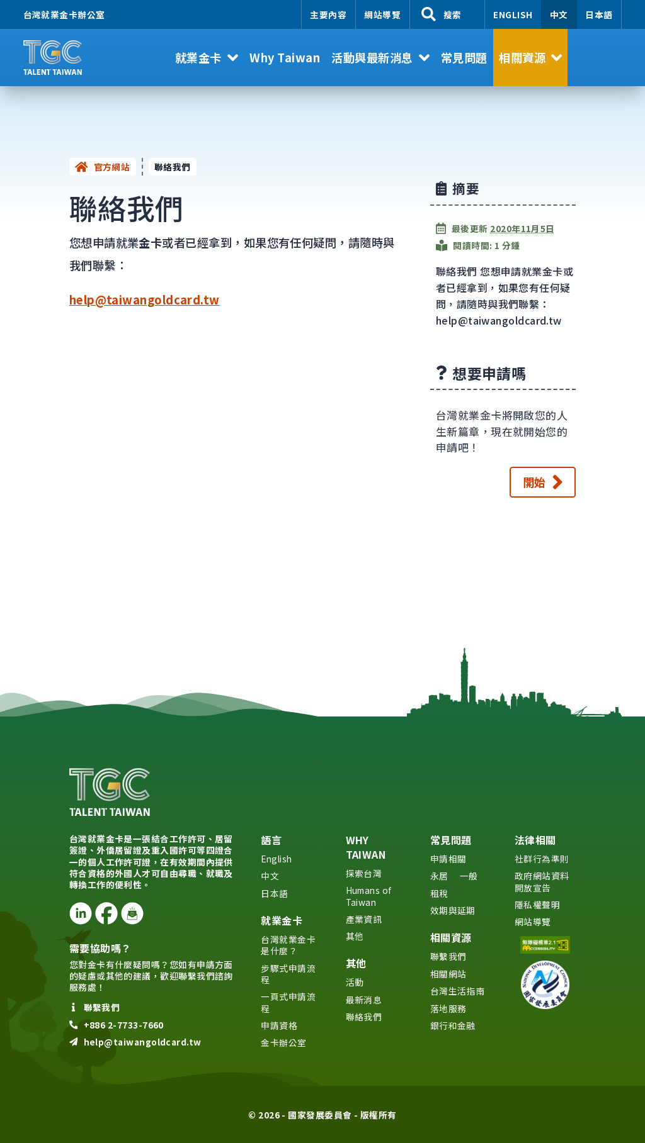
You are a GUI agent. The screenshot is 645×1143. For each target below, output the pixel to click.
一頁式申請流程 (288, 1002)
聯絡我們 (364, 1016)
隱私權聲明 (537, 904)
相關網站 (448, 973)
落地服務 (448, 1008)
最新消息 (364, 999)
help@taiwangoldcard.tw (144, 299)
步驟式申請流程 (288, 974)
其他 (355, 936)
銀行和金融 (453, 1025)
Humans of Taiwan (369, 896)
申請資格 (279, 1025)
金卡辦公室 (283, 1042)
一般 (469, 875)
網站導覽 (382, 14)
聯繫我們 (448, 956)
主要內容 (328, 14)
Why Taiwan (366, 847)
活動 (355, 982)
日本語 (598, 14)
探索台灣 (364, 873)
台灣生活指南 (457, 990)
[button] (206, 57)
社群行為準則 (542, 858)
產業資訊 (364, 919)
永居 (439, 875)
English (512, 14)
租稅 (439, 893)
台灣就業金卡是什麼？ (288, 945)
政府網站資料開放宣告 (542, 881)
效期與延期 (453, 910)
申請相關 (448, 858)
